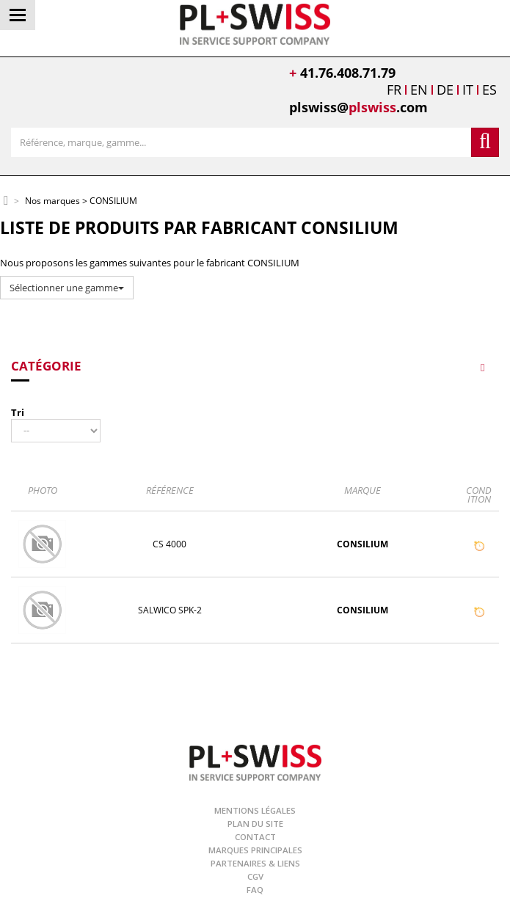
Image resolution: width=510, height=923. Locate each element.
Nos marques (52, 201)
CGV (255, 876)
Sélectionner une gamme (67, 287)
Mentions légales (255, 810)
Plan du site (255, 823)
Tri (17, 412)
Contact (255, 836)
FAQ (255, 889)
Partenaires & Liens (255, 863)
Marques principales (255, 849)
